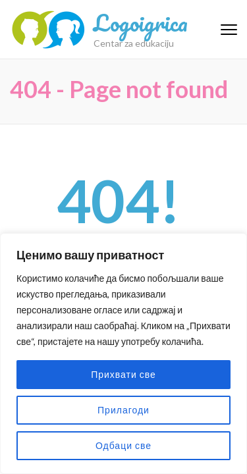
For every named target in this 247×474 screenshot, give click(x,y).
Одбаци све (123, 445)
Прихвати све (123, 374)
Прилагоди (123, 409)
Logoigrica (141, 22)
